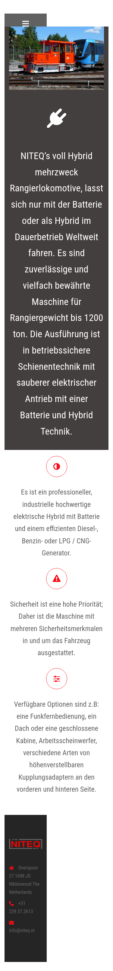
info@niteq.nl (21, 930)
